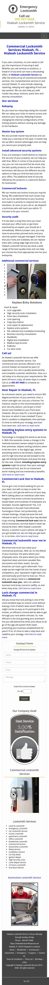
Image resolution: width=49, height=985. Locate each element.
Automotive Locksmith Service (24, 877)
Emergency (21, 953)
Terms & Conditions (14, 959)
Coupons (32, 953)
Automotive (9, 953)
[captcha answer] (27, 691)
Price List (29, 959)
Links (24, 962)
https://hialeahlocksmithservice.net (24, 943)
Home (12, 950)
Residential (21, 950)
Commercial (34, 950)
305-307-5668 (24, 19)
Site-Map (38, 959)
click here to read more (28, 425)
